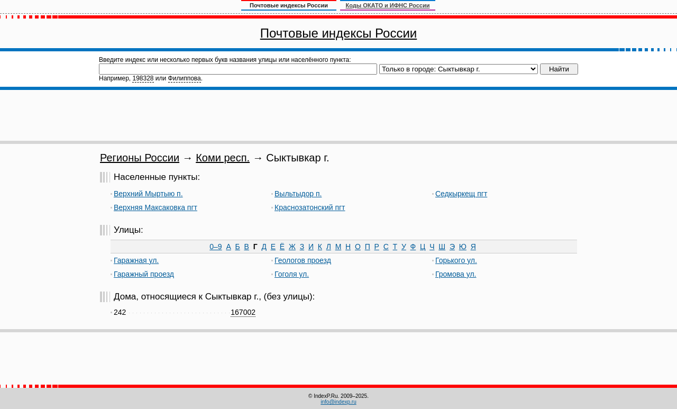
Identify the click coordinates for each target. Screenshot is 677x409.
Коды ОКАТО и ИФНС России (388, 5)
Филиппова (184, 78)
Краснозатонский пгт (310, 207)
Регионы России (139, 157)
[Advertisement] (338, 115)
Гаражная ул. (136, 260)
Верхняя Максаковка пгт (155, 207)
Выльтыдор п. (298, 193)
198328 (142, 78)
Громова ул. (456, 274)
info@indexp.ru (338, 402)
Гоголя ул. (292, 274)
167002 (243, 312)
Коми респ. (223, 157)
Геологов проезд (303, 260)
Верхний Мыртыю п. (148, 193)
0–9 (215, 246)
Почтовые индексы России (338, 33)
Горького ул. (456, 260)
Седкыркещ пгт (461, 193)
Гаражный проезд (144, 274)
